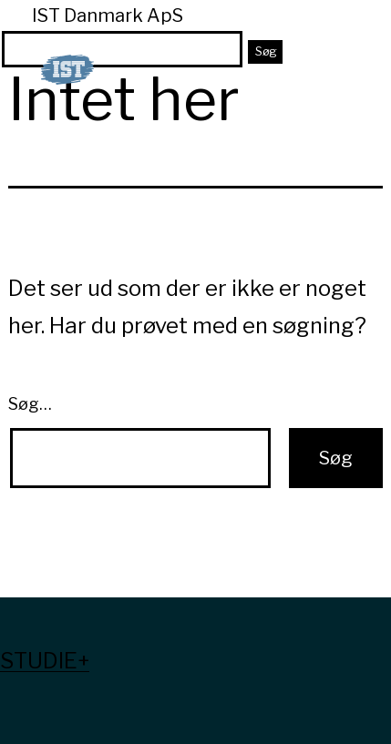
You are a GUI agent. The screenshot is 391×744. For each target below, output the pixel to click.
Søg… (30, 403)
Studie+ (44, 660)
